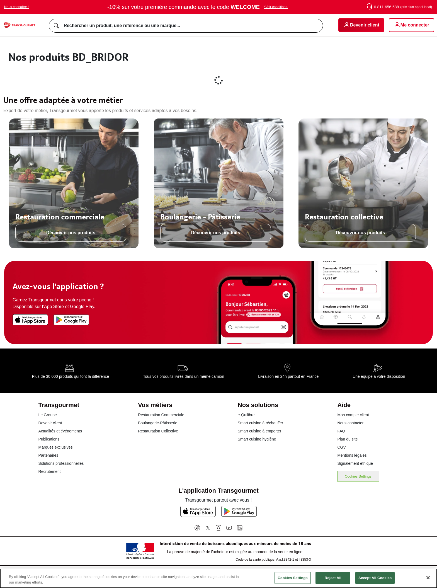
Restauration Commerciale (161, 415)
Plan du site (347, 439)
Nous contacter (350, 423)
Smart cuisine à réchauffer (260, 423)
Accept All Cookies (375, 581)
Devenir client (50, 423)
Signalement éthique (355, 463)
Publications (49, 439)
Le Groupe (47, 415)
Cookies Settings (358, 476)
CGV (341, 447)
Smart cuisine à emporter (259, 431)
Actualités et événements (60, 431)
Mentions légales (351, 455)
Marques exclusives (55, 447)
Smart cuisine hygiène (257, 439)
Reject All (333, 581)
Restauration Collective (158, 431)
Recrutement (49, 471)
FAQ (341, 431)
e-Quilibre (246, 415)
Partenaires (48, 455)
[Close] (428, 581)
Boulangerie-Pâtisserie (157, 423)
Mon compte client (353, 415)
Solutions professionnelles (61, 463)
